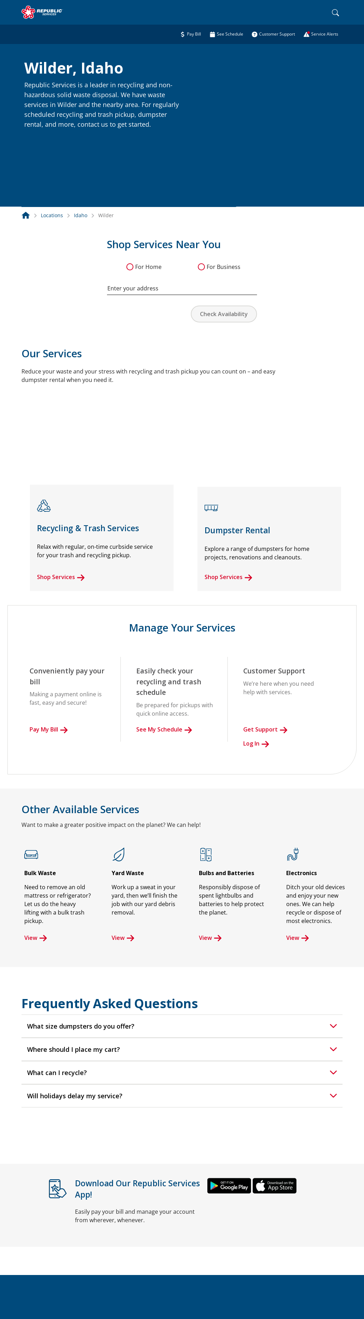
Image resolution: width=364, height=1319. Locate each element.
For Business (223, 267)
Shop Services (61, 577)
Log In (256, 743)
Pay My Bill (49, 729)
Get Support (265, 729)
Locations (52, 215)
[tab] (182, 1026)
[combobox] (182, 285)
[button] (32, 139)
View (35, 938)
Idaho (80, 215)
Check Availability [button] (224, 314)
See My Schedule (164, 729)
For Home (148, 267)
